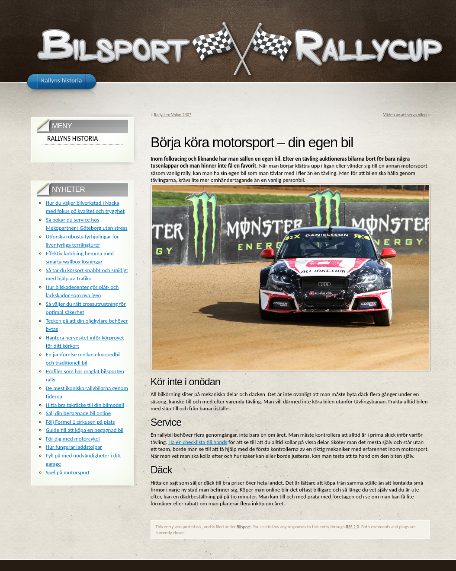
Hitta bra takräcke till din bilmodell (85, 405)
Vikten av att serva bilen (405, 114)
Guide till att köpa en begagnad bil (84, 430)
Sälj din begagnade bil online (78, 413)
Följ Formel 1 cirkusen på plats (80, 422)
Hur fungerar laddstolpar (74, 447)
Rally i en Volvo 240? (173, 114)
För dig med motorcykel (73, 438)
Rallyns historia (72, 138)
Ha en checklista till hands (197, 442)
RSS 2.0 (352, 527)
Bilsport (244, 527)
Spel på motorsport (68, 472)
